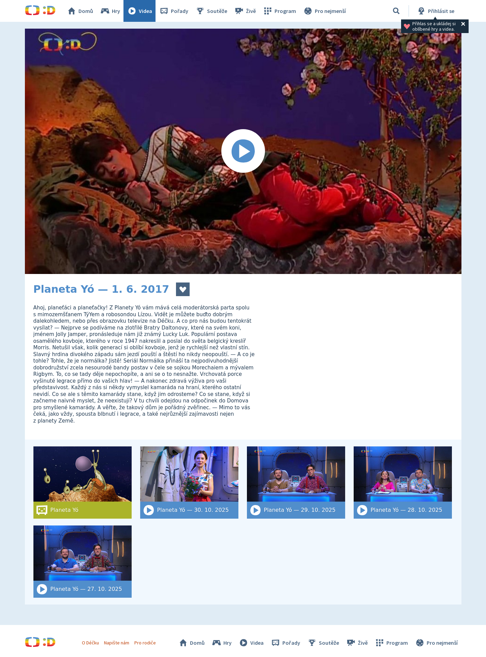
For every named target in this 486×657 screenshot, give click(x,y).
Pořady (173, 11)
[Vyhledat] (396, 11)
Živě (245, 11)
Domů (80, 11)
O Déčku (90, 643)
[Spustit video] (243, 151)
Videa (139, 11)
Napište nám (116, 643)
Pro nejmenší (324, 11)
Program (279, 11)
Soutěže (211, 11)
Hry (110, 11)
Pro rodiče (145, 643)
